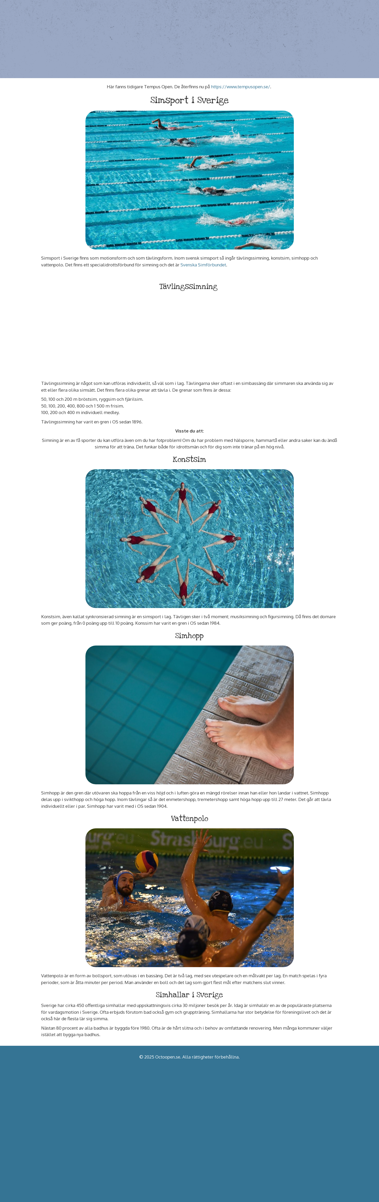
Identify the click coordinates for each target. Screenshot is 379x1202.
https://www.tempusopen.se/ (240, 86)
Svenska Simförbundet (203, 264)
